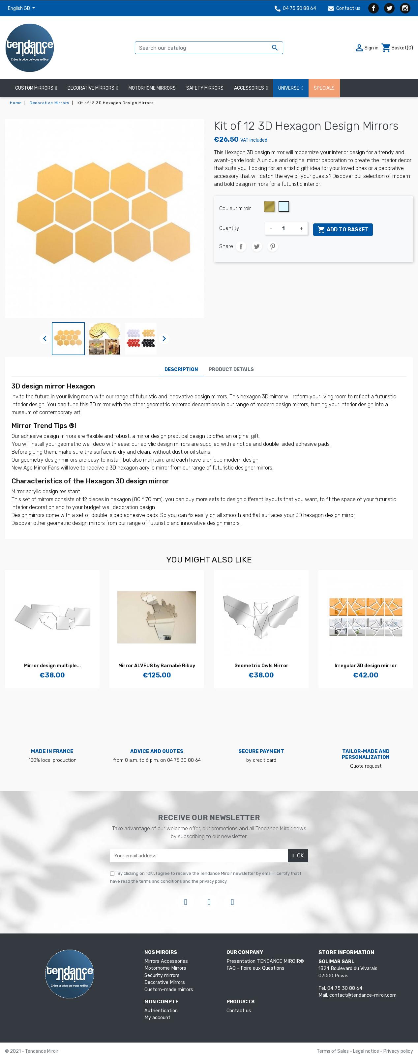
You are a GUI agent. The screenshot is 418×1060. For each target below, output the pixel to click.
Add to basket (343, 230)
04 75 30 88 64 (295, 8)
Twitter (389, 8)
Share (241, 246)
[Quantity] (286, 228)
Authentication (161, 1011)
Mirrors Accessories (166, 961)
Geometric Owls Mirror (261, 666)
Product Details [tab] (231, 369)
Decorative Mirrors (164, 982)
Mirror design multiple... (52, 666)
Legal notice (366, 1051)
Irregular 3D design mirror (366, 666)
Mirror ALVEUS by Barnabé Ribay (156, 666)
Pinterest (272, 246)
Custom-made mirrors (168, 989)
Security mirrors (162, 975)
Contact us (344, 8)
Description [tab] (181, 369)
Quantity (229, 228)
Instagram (405, 8)
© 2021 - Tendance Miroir (31, 1051)
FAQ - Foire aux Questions (255, 968)
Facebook (373, 8)
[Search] (209, 48)
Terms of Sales (333, 1051)
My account (157, 1017)
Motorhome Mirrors (165, 968)
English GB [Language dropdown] (19, 8)
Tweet (257, 246)
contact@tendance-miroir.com (363, 995)
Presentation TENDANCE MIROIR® (265, 961)
